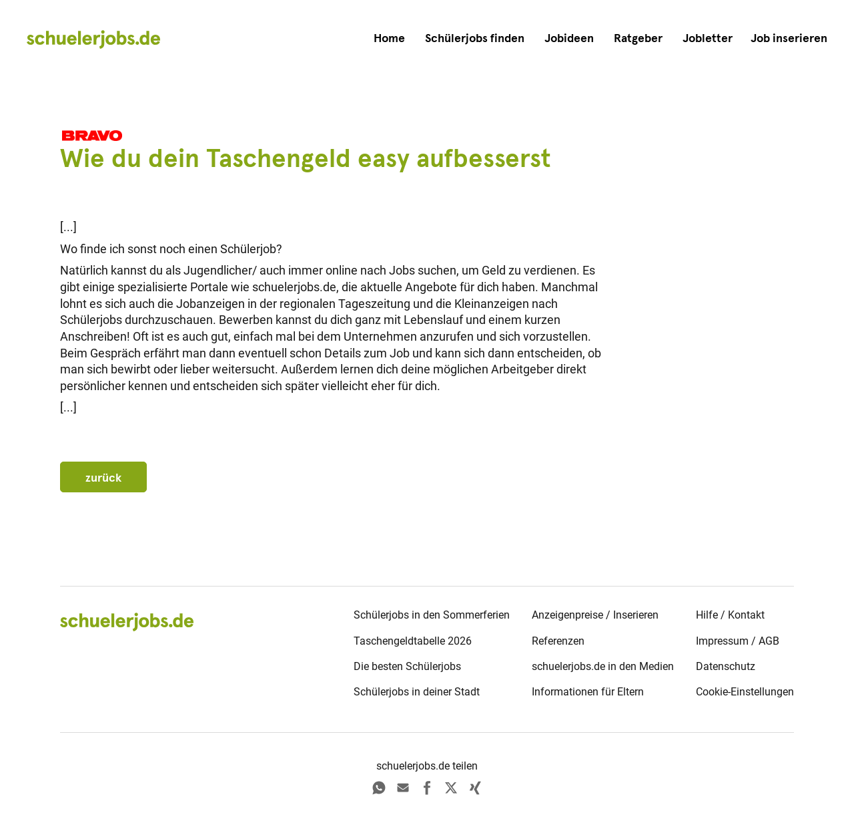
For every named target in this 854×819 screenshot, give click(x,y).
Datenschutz (725, 666)
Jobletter (708, 38)
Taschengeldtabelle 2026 (413, 641)
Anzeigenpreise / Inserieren (595, 615)
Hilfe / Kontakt (730, 615)
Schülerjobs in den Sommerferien (432, 615)
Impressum (722, 641)
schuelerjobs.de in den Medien (603, 666)
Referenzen (558, 641)
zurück (103, 477)
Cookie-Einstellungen (745, 691)
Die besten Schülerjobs (407, 666)
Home (389, 38)
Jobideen (569, 38)
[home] (93, 39)
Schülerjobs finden (474, 38)
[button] (789, 38)
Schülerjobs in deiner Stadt (417, 691)
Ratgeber (638, 38)
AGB (769, 641)
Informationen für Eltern (588, 691)
